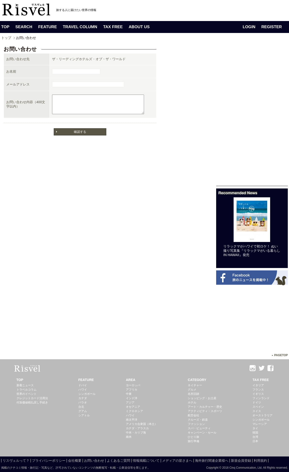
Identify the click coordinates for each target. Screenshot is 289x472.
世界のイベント (26, 394)
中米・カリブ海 (136, 432)
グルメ (192, 389)
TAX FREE (113, 27)
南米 (129, 437)
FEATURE (47, 27)
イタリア (258, 385)
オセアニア (133, 406)
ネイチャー (195, 385)
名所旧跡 (193, 394)
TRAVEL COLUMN (80, 27)
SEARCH (23, 27)
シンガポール (87, 394)
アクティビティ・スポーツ (205, 411)
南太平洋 (131, 419)
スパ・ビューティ (199, 428)
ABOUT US (139, 27)
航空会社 (193, 415)
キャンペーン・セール (202, 432)
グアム (82, 411)
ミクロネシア (134, 411)
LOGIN (249, 27)
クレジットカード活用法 (32, 398)
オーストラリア (262, 415)
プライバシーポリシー (48, 460)
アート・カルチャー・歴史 (205, 406)
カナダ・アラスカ (137, 428)
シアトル (84, 415)
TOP (5, 27)
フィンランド (261, 398)
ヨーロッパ (133, 385)
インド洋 (131, 398)
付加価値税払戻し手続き (32, 402)
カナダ (82, 398)
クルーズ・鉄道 (198, 419)
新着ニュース (25, 385)
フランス (258, 389)
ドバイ (82, 385)
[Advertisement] (252, 114)
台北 (81, 406)
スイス (256, 411)
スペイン (258, 406)
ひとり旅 (193, 437)
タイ (255, 428)
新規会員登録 (241, 460)
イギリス (258, 394)
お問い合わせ (94, 460)
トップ (6, 38)
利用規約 (260, 460)
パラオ (82, 402)
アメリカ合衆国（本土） (141, 424)
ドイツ (256, 402)
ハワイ (82, 389)
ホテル (192, 402)
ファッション (196, 424)
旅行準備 (193, 441)
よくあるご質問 (118, 460)
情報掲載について (146, 460)
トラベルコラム (26, 389)
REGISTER (271, 27)
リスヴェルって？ (16, 460)
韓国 (255, 432)
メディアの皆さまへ (177, 460)
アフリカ (131, 389)
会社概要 (74, 460)
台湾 (255, 437)
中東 (129, 394)
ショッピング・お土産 (202, 398)
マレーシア (259, 424)
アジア (130, 402)
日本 (255, 441)
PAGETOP (281, 355)
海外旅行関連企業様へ (211, 460)
